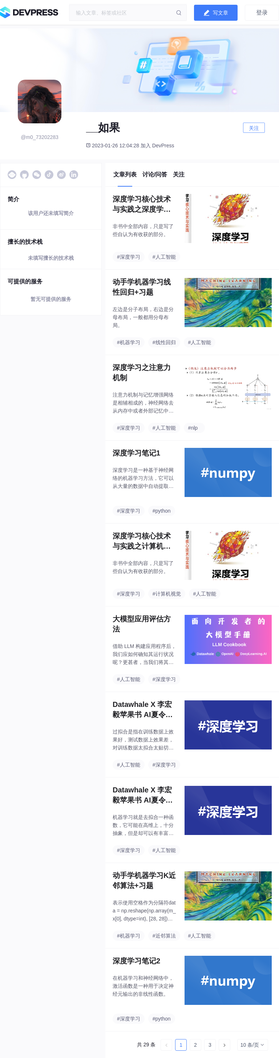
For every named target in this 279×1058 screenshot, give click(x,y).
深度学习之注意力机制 (142, 372)
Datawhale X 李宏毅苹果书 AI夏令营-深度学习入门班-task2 (145, 710)
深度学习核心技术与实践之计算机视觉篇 (142, 541)
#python (162, 511)
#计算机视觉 (167, 594)
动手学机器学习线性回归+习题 (142, 287)
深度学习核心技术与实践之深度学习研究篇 (142, 204)
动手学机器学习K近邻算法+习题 (144, 880)
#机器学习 (128, 342)
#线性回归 (164, 342)
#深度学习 (128, 257)
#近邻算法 (164, 936)
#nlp (193, 428)
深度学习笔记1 (136, 453)
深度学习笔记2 (136, 961)
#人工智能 (164, 257)
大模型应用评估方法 (142, 624)
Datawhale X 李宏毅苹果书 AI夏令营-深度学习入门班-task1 (145, 795)
